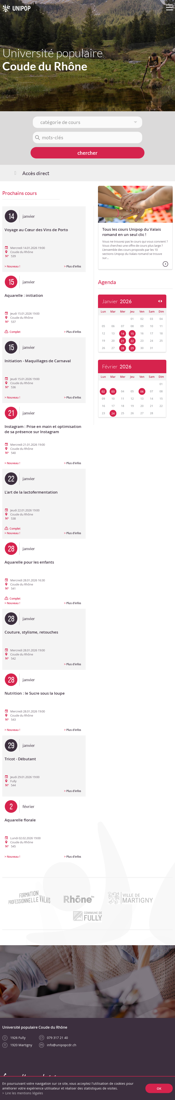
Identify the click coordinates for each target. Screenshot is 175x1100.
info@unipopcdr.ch (61, 1045)
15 (132, 334)
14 (122, 334)
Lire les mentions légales (24, 1093)
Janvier (117, 301)
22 (132, 341)
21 (122, 341)
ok (159, 1088)
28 (122, 348)
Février (116, 367)
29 (132, 348)
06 (142, 391)
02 (103, 391)
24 (113, 413)
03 (113, 391)
